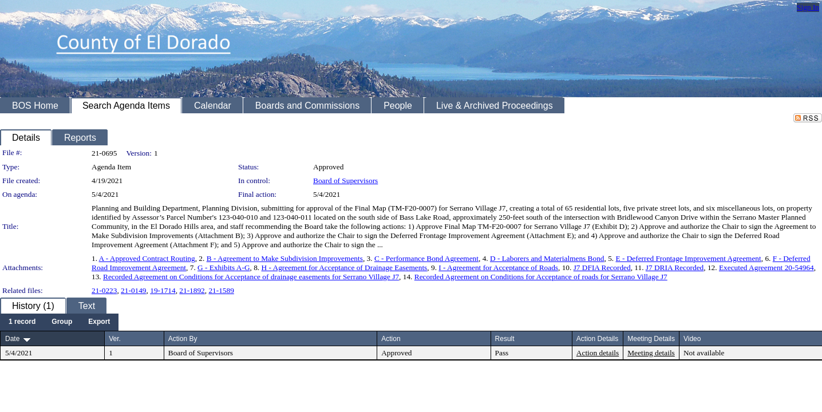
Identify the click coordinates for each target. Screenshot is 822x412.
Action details (597, 352)
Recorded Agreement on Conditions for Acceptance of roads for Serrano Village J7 (540, 276)
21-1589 (221, 290)
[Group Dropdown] (62, 322)
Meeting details (651, 352)
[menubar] (59, 322)
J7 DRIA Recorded (675, 267)
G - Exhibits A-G (223, 267)
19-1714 (162, 290)
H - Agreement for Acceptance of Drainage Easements (345, 267)
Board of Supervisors (345, 180)
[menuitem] (22, 322)
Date (12, 339)
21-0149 (133, 290)
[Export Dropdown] (99, 322)
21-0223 (104, 290)
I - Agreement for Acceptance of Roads (498, 267)
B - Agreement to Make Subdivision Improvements (285, 258)
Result (505, 339)
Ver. (115, 339)
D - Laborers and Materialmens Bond (547, 258)
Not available (703, 352)
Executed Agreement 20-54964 (766, 267)
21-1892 (191, 290)
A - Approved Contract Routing (147, 258)
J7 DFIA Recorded (602, 267)
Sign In (808, 7)
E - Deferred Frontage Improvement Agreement (688, 258)
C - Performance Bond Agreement (426, 258)
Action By (182, 339)
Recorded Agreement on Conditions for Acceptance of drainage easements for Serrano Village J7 (251, 276)
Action (390, 339)
